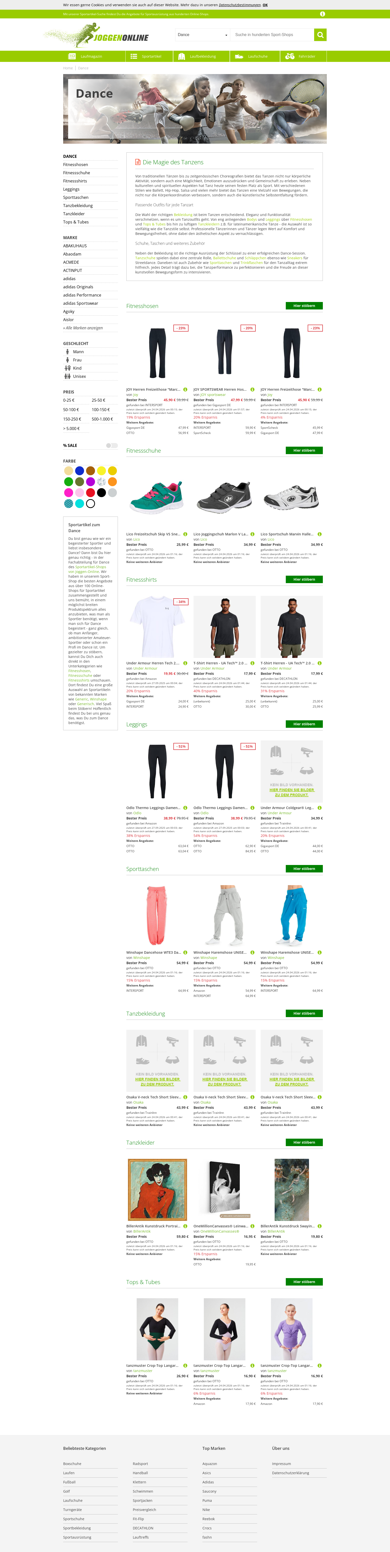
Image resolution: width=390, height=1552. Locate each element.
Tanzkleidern (209, 224)
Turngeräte (72, 1509)
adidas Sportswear (80, 303)
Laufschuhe (258, 56)
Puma (207, 1500)
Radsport (140, 1463)
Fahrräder (307, 56)
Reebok (208, 1518)
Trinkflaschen (252, 262)
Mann (78, 351)
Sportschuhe (73, 1518)
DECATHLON (143, 1528)
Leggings (71, 189)
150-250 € (72, 419)
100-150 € (101, 409)
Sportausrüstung (77, 1537)
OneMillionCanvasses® (219, 1231)
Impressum (281, 1463)
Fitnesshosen (75, 164)
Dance (83, 68)
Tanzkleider (74, 213)
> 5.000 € (71, 428)
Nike (206, 1509)
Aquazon (209, 1463)
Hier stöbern (304, 305)
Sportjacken (142, 1500)
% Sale (70, 445)
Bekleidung (183, 214)
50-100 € (71, 409)
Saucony (209, 1491)
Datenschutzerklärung (290, 1472)
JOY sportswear (213, 394)
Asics (206, 1472)
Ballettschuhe (224, 258)
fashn (207, 1537)
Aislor (68, 319)
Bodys (252, 219)
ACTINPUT (72, 270)
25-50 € (98, 400)
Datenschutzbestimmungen (240, 4)
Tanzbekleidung (78, 205)
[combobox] (202, 34)
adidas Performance (82, 295)
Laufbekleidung (203, 56)
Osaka (138, 1102)
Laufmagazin (91, 56)
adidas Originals (78, 287)
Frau (77, 360)
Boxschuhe (72, 1463)
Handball (140, 1472)
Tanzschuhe (145, 258)
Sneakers (294, 258)
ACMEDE (71, 262)
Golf (66, 1491)
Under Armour (145, 668)
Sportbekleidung (77, 1528)
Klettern (139, 1482)
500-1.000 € (102, 419)
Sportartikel (151, 56)
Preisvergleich (144, 1509)
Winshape (98, 699)
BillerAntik (141, 1231)
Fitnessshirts (75, 181)
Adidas (208, 1482)
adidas (69, 278)
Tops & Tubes (76, 222)
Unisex (79, 376)
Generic (81, 699)
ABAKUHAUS (75, 246)
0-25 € (68, 400)
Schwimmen (143, 1491)
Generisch (85, 703)
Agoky (68, 311)
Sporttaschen (76, 197)
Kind (77, 368)
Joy (135, 394)
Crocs (207, 1528)
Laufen (69, 1472)
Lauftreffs (141, 1537)
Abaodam (72, 254)
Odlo (137, 813)
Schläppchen (255, 258)
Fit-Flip (138, 1518)
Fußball (69, 1482)
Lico (136, 539)
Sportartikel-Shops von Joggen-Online (87, 569)
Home (68, 68)
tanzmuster (142, 1370)
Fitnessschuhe (76, 172)
